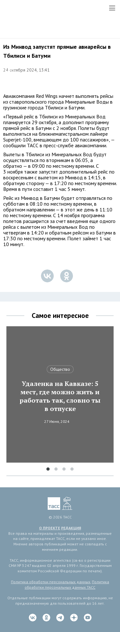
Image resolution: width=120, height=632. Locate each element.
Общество (60, 369)
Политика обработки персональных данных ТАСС (67, 584)
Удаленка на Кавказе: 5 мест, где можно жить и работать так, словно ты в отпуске (60, 396)
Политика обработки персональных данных (50, 581)
